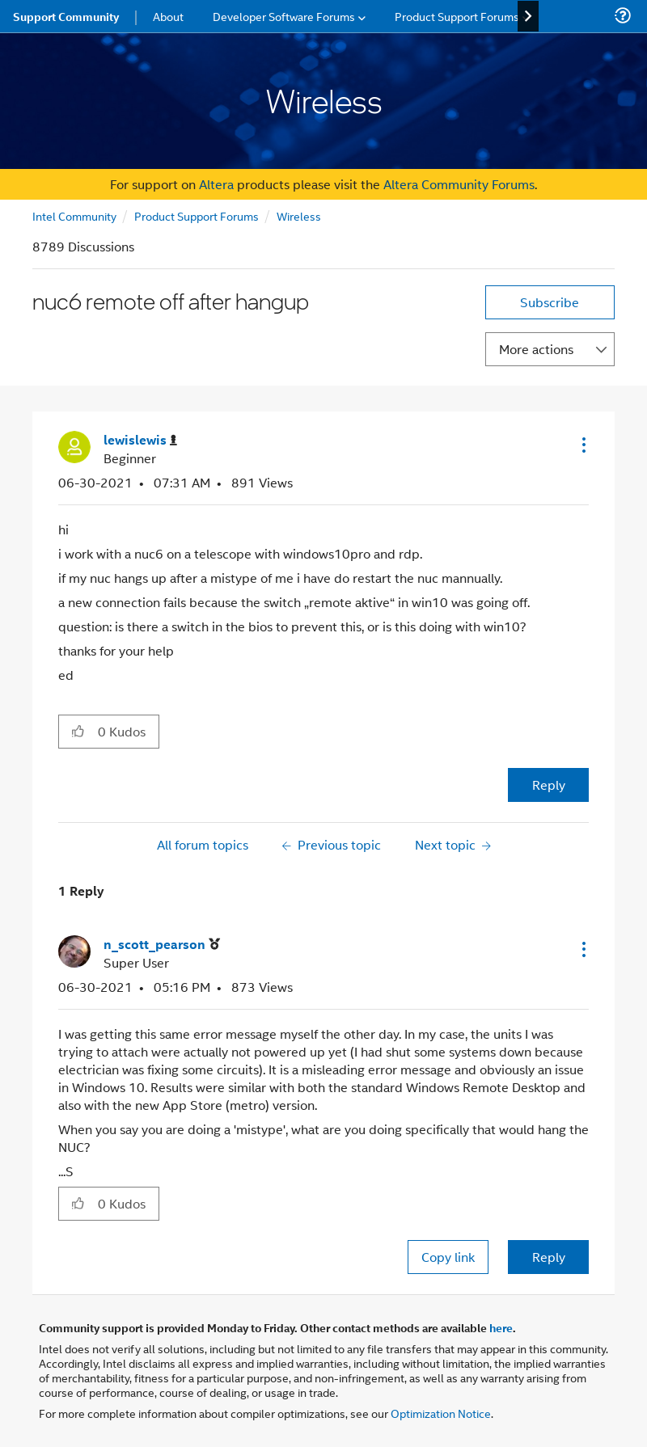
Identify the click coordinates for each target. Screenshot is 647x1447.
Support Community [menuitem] (66, 16)
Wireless (299, 215)
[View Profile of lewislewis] (140, 440)
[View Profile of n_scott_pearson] (162, 944)
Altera (216, 184)
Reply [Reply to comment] (548, 1256)
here (501, 1327)
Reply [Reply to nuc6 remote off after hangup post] (548, 784)
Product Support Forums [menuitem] (457, 15)
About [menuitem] (168, 15)
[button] (582, 444)
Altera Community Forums (459, 184)
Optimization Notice (441, 1412)
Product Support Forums (196, 215)
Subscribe (549, 302)
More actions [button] (536, 349)
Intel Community (74, 215)
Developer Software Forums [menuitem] (284, 15)
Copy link (448, 1256)
